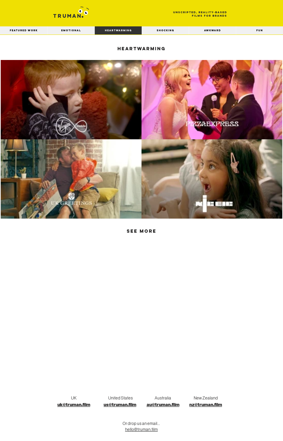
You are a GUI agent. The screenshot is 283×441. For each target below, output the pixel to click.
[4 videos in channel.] (141, 139)
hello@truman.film (141, 430)
